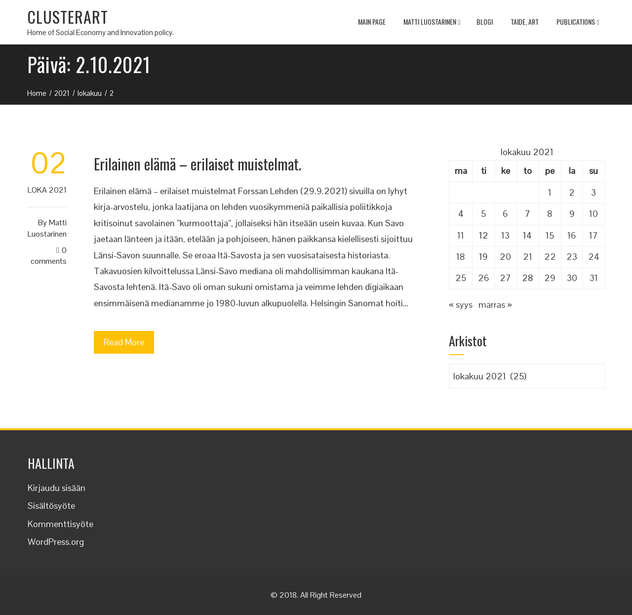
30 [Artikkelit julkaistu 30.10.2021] (572, 278)
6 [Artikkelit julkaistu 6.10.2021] (505, 213)
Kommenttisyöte (60, 524)
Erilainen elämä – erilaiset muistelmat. (197, 164)
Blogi (484, 21)
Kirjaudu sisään (56, 487)
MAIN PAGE (372, 21)
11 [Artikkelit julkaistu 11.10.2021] (460, 235)
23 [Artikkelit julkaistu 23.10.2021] (571, 256)
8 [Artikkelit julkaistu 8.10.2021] (550, 213)
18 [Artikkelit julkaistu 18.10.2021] (460, 256)
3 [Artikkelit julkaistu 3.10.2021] (593, 192)
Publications (577, 22)
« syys (461, 304)
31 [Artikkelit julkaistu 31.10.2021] (594, 278)
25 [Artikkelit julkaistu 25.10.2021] (460, 278)
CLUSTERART (67, 16)
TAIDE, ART (525, 21)
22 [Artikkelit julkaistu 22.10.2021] (550, 256)
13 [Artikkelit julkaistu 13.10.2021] (505, 235)
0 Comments (49, 256)
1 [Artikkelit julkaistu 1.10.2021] (550, 192)
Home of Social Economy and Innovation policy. (100, 32)
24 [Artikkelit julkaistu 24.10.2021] (593, 256)
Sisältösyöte (51, 505)
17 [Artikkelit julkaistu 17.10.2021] (593, 235)
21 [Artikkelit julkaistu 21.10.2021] (527, 256)
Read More (124, 342)
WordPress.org (56, 541)
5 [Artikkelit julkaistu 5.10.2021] (483, 213)
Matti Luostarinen (432, 22)
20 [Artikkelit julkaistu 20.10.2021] (505, 256)
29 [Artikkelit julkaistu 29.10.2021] (549, 278)
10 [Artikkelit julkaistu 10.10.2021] (593, 213)
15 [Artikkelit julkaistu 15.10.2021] (550, 235)
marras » (495, 304)
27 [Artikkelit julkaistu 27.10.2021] (505, 278)
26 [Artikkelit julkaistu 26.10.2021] (483, 278)
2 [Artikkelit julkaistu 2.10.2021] (572, 192)
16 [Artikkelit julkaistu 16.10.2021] (571, 235)
